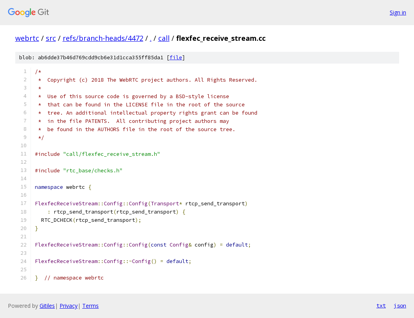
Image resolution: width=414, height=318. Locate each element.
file (176, 57)
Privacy (69, 305)
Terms (90, 305)
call (164, 38)
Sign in (398, 12)
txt (381, 305)
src (51, 38)
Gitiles (47, 305)
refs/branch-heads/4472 (103, 38)
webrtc (27, 38)
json (400, 305)
